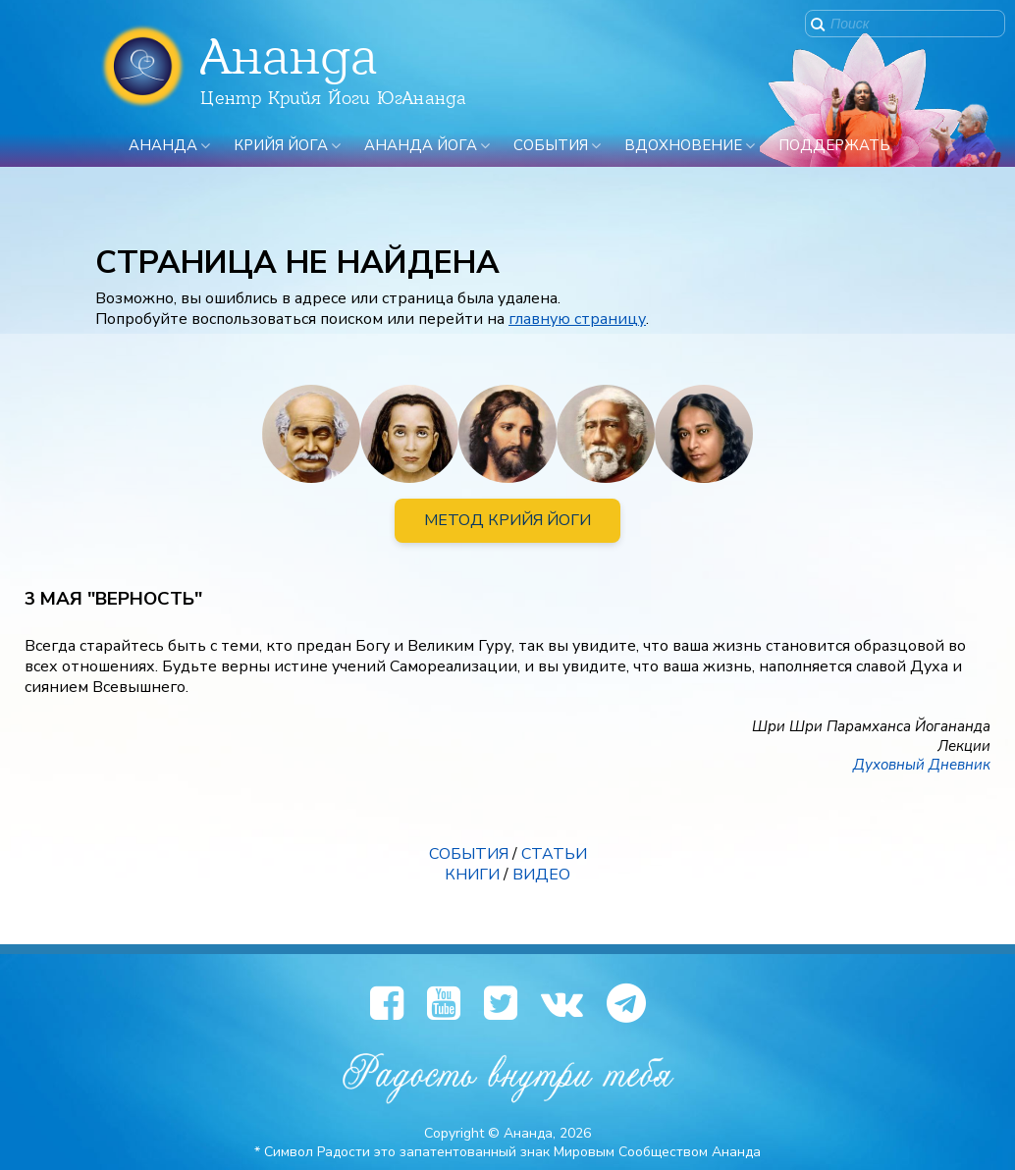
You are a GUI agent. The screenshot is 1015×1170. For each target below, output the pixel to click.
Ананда (163, 145)
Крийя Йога (281, 145)
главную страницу (577, 319)
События (550, 145)
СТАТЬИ (554, 854)
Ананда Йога (420, 145)
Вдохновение (683, 145)
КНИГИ (472, 874)
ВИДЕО (541, 874)
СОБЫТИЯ (468, 854)
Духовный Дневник (921, 764)
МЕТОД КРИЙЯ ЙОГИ (507, 520)
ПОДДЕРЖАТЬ (834, 145)
